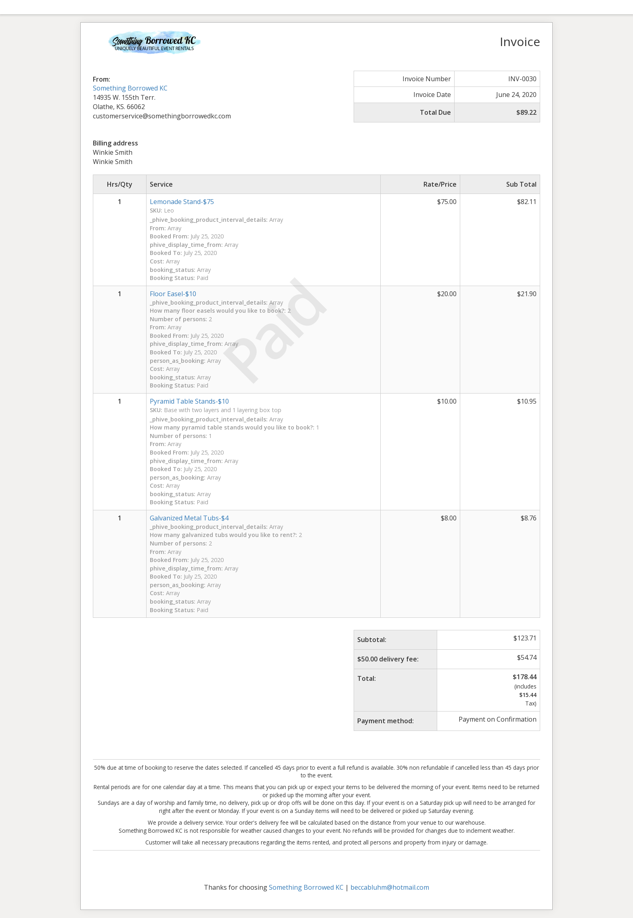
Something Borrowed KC (130, 88)
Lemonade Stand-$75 (182, 201)
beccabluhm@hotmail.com (389, 887)
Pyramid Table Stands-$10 (189, 401)
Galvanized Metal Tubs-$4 (189, 518)
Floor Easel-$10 (173, 293)
